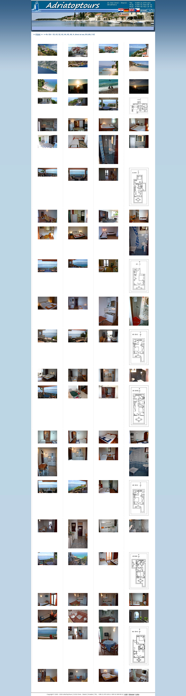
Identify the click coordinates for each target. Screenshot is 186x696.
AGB (125, 694)
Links (137, 694)
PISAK (38, 34)
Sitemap (131, 694)
